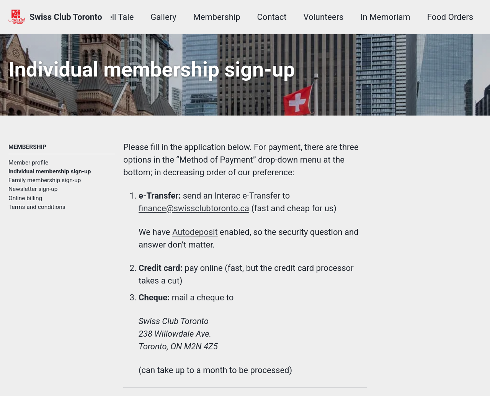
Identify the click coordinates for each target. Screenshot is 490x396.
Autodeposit (195, 232)
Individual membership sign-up (49, 171)
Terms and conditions (36, 207)
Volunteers (323, 17)
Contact (272, 17)
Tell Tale (118, 17)
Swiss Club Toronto (65, 17)
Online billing (25, 198)
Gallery (163, 17)
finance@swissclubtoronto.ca (194, 208)
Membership (216, 17)
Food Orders (450, 17)
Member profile (28, 162)
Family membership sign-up (44, 180)
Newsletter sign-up (33, 189)
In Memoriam (385, 17)
